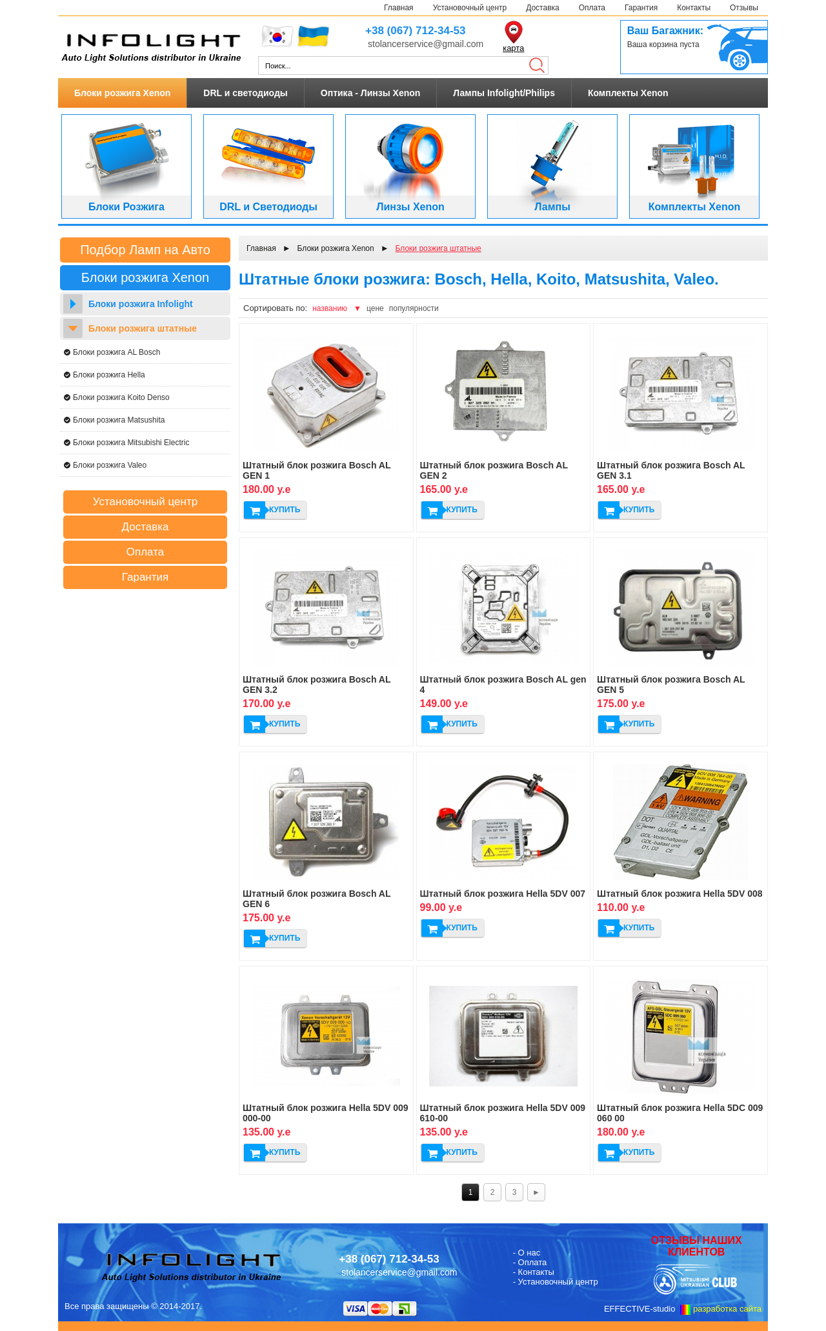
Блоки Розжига (126, 206)
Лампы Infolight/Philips (504, 93)
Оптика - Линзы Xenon (371, 93)
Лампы (552, 206)
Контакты (693, 7)
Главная (399, 7)
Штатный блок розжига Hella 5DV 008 (680, 893)
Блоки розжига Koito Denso (121, 397)
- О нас (527, 1252)
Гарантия (641, 7)
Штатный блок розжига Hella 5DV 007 (503, 893)
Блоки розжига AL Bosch (116, 352)
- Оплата (530, 1262)
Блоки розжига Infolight (140, 304)
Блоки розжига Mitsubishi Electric (131, 442)
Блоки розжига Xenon (122, 93)
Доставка (542, 7)
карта (513, 48)
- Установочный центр (555, 1281)
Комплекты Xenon (628, 93)
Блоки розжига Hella (109, 374)
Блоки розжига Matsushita (119, 420)
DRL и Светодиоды (268, 206)
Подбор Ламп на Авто (145, 250)
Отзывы (744, 7)
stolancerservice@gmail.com (425, 44)
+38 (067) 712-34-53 (415, 31)
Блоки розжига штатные (142, 328)
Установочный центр (470, 7)
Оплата (592, 7)
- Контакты (533, 1272)
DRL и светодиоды (245, 93)
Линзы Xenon (410, 206)
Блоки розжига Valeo (109, 465)
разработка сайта (727, 1309)
